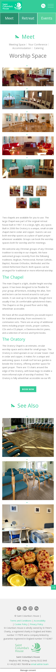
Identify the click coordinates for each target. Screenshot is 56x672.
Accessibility (39, 620)
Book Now (28, 389)
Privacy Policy (36, 624)
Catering (39, 48)
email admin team (40, 664)
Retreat (28, 18)
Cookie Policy (20, 624)
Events (46, 18)
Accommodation (21, 48)
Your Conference (37, 44)
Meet (9, 18)
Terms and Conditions (21, 620)
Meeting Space (17, 44)
